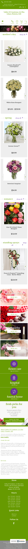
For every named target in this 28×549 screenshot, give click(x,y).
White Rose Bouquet (14, 102)
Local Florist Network (11, 548)
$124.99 (14, 234)
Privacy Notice (18, 546)
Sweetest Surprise (14, 183)
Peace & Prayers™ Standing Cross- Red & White (14, 274)
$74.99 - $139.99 (14, 109)
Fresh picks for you (14, 409)
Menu (2, 23)
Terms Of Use (9, 546)
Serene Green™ (14, 146)
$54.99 (14, 190)
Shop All (22, 34)
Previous (2, 58)
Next (25, 58)
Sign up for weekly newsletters (14, 420)
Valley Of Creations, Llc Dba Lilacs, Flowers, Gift (14, 13)
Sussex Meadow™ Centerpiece (14, 65)
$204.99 (14, 280)
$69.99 (14, 153)
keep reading (5, 437)
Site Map (20, 548)
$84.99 (14, 72)
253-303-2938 (7, 2)
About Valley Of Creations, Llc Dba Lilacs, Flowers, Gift (12, 430)
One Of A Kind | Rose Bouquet (14, 228)
